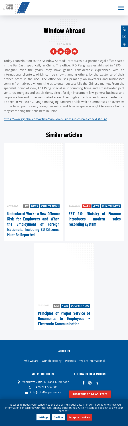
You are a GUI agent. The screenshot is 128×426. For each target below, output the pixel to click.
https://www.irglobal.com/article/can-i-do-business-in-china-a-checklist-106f (55, 119)
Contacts (124, 43)
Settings (43, 417)
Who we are (30, 360)
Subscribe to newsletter (89, 394)
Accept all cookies (79, 417)
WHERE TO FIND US (43, 374)
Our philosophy (52, 360)
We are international (92, 360)
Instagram (90, 383)
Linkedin (96, 383)
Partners (70, 360)
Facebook (83, 383)
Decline (58, 417)
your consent (39, 404)
